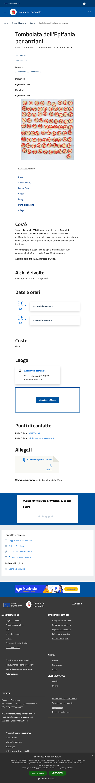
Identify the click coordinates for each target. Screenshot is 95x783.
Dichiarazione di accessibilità (18, 750)
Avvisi (54, 669)
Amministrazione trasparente (18, 732)
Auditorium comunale (35, 370)
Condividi (21, 55)
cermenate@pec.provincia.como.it (20, 713)
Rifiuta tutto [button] (58, 773)
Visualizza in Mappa (47, 399)
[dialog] (47, 768)
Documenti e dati (13, 647)
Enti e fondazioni (13, 633)
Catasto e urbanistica (61, 633)
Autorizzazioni (12, 673)
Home (5, 22)
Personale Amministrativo (17, 642)
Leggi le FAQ (57, 707)
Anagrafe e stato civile (61, 620)
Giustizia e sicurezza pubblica (18, 660)
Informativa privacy (14, 741)
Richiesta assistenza (61, 712)
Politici (9, 638)
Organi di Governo (13, 620)
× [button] (92, 756)
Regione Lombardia (12, 3)
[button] (47, 778)
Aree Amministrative (15, 624)
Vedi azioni (21, 60)
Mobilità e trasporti (60, 638)
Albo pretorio (11, 737)
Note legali (10, 746)
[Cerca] (89, 12)
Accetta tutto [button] (38, 773)
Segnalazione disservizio (62, 702)
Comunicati (57, 664)
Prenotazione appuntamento (64, 698)
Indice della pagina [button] (26, 168)
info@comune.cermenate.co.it (41, 438)
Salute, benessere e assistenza (19, 669)
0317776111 (22, 720)
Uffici (8, 629)
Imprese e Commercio (61, 629)
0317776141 (34, 433)
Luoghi (55, 681)
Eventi (32, 22)
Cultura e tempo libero (61, 624)
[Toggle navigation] (5, 11)
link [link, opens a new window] (71, 768)
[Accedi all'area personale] (84, 3)
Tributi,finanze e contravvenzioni (20, 664)
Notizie (55, 660)
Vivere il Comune (19, 22)
